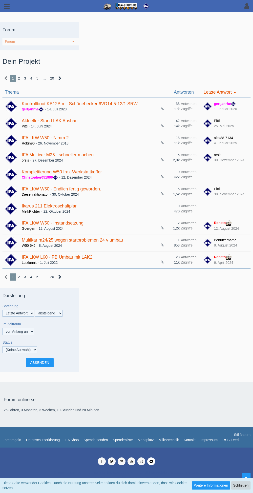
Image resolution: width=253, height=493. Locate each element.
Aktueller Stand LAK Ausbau (50, 120)
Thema (12, 92)
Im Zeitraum (11, 324)
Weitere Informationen (211, 485)
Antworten (184, 92)
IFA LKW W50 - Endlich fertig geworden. (61, 188)
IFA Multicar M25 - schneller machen (58, 154)
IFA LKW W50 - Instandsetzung (53, 223)
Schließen (241, 485)
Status (7, 342)
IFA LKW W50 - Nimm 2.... (48, 137)
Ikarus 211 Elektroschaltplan (50, 206)
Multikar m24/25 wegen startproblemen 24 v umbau (72, 240)
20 (52, 78)
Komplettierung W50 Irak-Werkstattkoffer (62, 171)
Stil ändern (242, 435)
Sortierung (10, 306)
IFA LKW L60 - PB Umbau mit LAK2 (57, 257)
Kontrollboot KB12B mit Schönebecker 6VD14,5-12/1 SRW (80, 103)
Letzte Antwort (218, 92)
